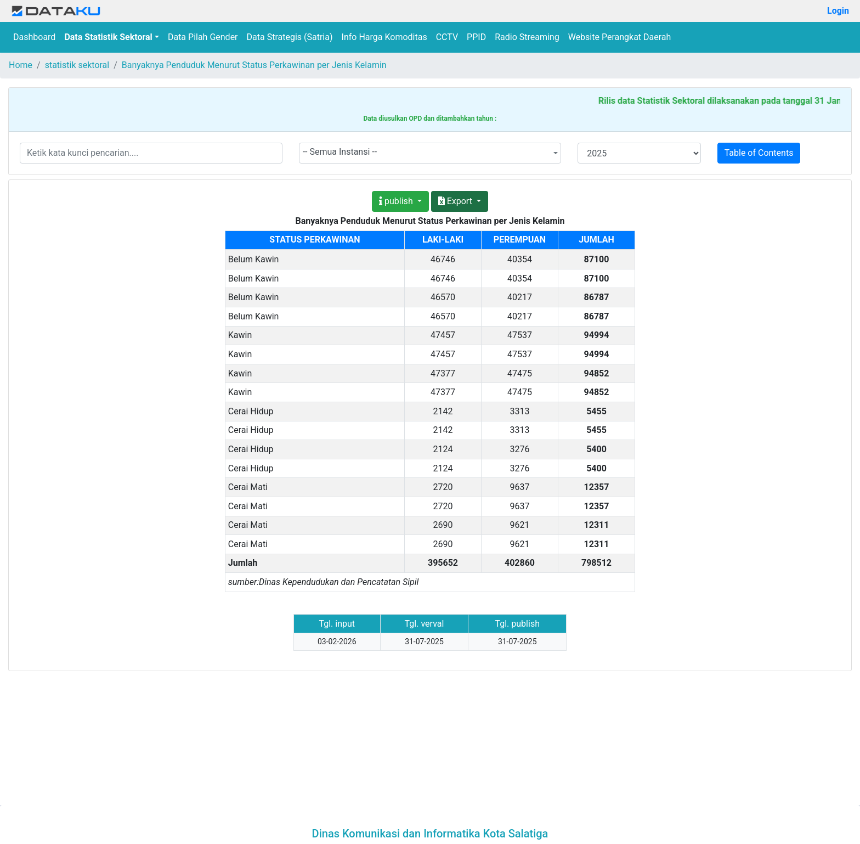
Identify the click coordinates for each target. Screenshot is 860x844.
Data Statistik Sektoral (108, 37)
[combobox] (430, 153)
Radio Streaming (527, 37)
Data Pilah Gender (203, 37)
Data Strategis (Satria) (290, 37)
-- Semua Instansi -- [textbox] (340, 152)
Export (456, 201)
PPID (476, 37)
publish (397, 201)
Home (20, 65)
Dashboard (34, 37)
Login (838, 10)
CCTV (447, 37)
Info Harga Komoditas (384, 37)
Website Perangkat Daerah (619, 37)
